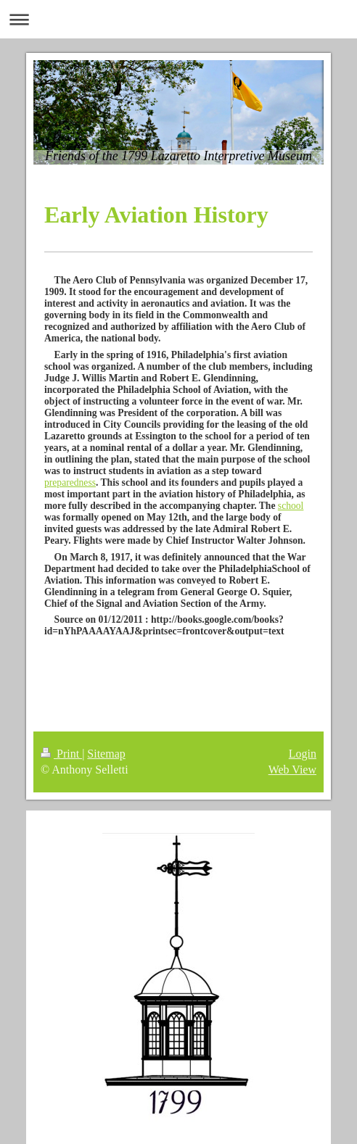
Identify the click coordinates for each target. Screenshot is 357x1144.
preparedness (70, 482)
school (291, 505)
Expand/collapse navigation (178, 19)
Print (61, 753)
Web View (292, 769)
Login (302, 753)
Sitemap (106, 753)
